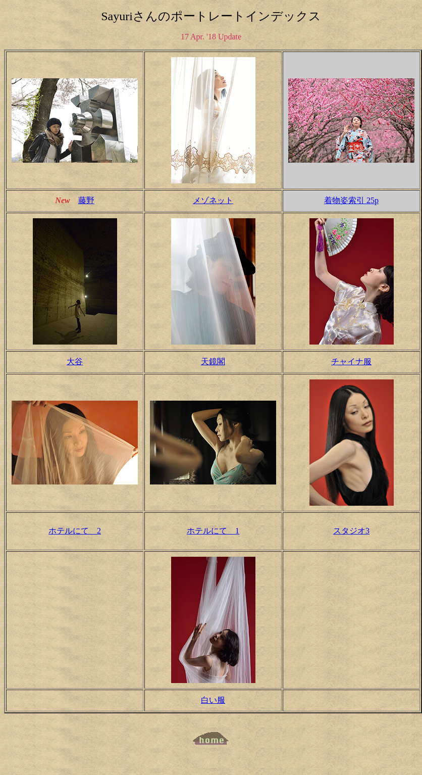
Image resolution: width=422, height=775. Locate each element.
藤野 (86, 200)
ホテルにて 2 (74, 530)
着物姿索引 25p (351, 200)
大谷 (75, 361)
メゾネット (213, 200)
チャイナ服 (351, 361)
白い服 (213, 700)
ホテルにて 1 (213, 530)
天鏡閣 (213, 361)
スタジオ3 (351, 530)
